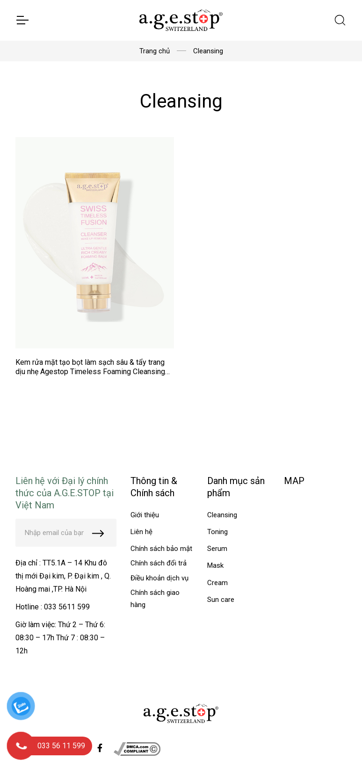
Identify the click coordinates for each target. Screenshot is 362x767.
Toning (217, 532)
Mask (215, 565)
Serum (217, 548)
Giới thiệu (144, 515)
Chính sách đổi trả (158, 563)
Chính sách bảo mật (161, 548)
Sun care (220, 599)
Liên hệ (141, 532)
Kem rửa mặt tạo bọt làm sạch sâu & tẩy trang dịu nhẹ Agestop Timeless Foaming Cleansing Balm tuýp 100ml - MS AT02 (90, 371)
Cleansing (222, 515)
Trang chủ (154, 51)
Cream (217, 583)
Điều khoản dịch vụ (159, 578)
